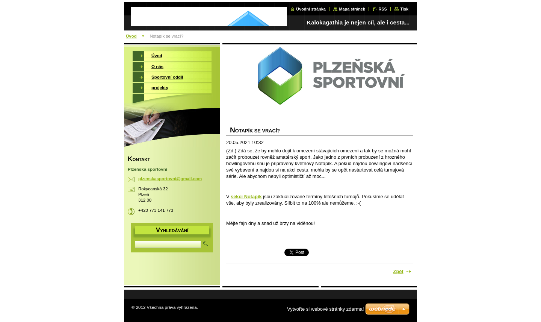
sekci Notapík (246, 196)
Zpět (398, 271)
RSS (382, 9)
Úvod (131, 36)
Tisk (404, 9)
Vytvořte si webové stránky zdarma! (325, 309)
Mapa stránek (352, 9)
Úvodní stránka (311, 9)
